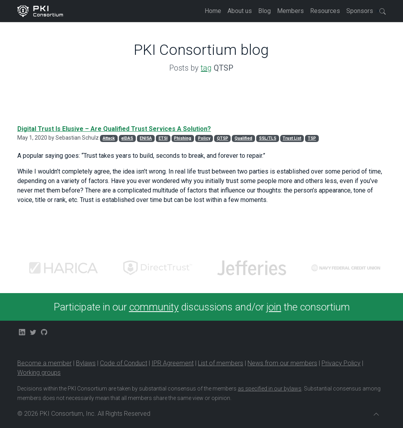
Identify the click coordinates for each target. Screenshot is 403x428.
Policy (204, 138)
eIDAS (127, 138)
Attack (109, 138)
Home (213, 11)
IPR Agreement (173, 363)
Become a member (44, 363)
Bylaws (86, 363)
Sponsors (359, 11)
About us (239, 11)
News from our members (282, 363)
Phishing (182, 138)
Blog (264, 11)
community (154, 307)
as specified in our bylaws (269, 388)
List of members (220, 363)
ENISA (146, 138)
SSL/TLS (267, 138)
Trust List (292, 138)
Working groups (39, 372)
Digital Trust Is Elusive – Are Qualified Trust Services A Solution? (114, 129)
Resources (325, 11)
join (273, 307)
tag (206, 68)
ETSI (163, 138)
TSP (312, 138)
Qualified (243, 138)
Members (290, 11)
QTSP (222, 138)
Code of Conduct (123, 363)
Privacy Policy (341, 363)
